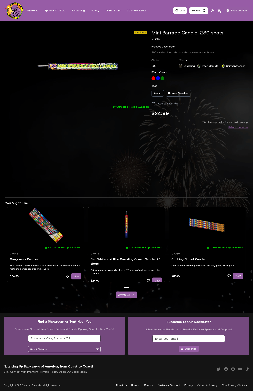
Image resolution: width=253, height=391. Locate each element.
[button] (180, 10)
